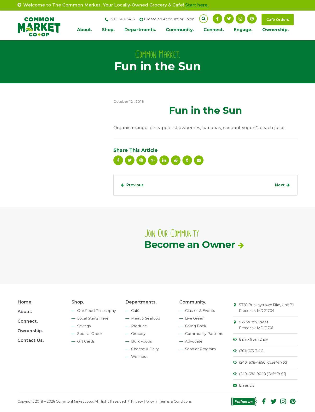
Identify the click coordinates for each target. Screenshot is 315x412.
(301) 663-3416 (251, 351)
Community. (180, 29)
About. (84, 29)
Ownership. (275, 29)
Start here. (197, 5)
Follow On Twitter (229, 18)
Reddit (176, 160)
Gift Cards (85, 341)
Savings (84, 326)
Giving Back (195, 326)
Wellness (139, 356)
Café (135, 310)
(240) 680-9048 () (262, 374)
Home (24, 302)
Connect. (214, 29)
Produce (139, 326)
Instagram (240, 18)
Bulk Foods (141, 341)
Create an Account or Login (169, 19)
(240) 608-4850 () (263, 362)
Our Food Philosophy (96, 310)
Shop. (108, 29)
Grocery (138, 333)
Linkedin (164, 160)
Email (199, 160)
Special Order (89, 333)
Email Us (246, 385)
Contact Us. (31, 340)
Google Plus (153, 160)
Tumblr (187, 160)
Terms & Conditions (175, 401)
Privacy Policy (142, 401)
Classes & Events (200, 310)
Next (280, 185)
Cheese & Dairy (145, 349)
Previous (135, 185)
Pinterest (252, 18)
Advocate (194, 341)
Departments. (140, 29)
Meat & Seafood (145, 318)
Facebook (217, 18)
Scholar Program (200, 349)
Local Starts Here (93, 318)
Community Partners (204, 333)
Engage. (243, 29)
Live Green (194, 318)
